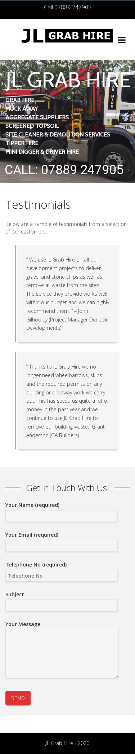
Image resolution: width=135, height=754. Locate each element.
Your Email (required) (61, 540)
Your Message (61, 651)
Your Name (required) (61, 510)
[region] (67, 121)
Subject (61, 600)
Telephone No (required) (61, 570)
